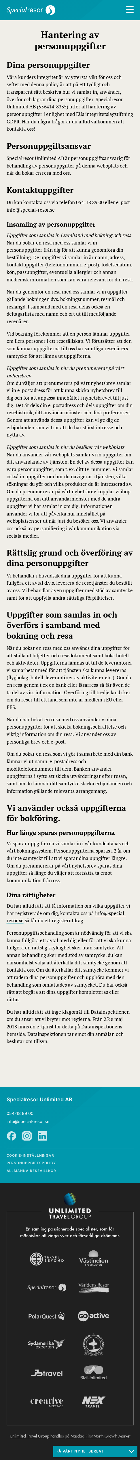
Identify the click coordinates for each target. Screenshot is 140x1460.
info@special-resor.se (28, 1121)
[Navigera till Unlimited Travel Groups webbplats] (70, 1206)
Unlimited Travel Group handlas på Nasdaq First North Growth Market (70, 1436)
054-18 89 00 (20, 1113)
